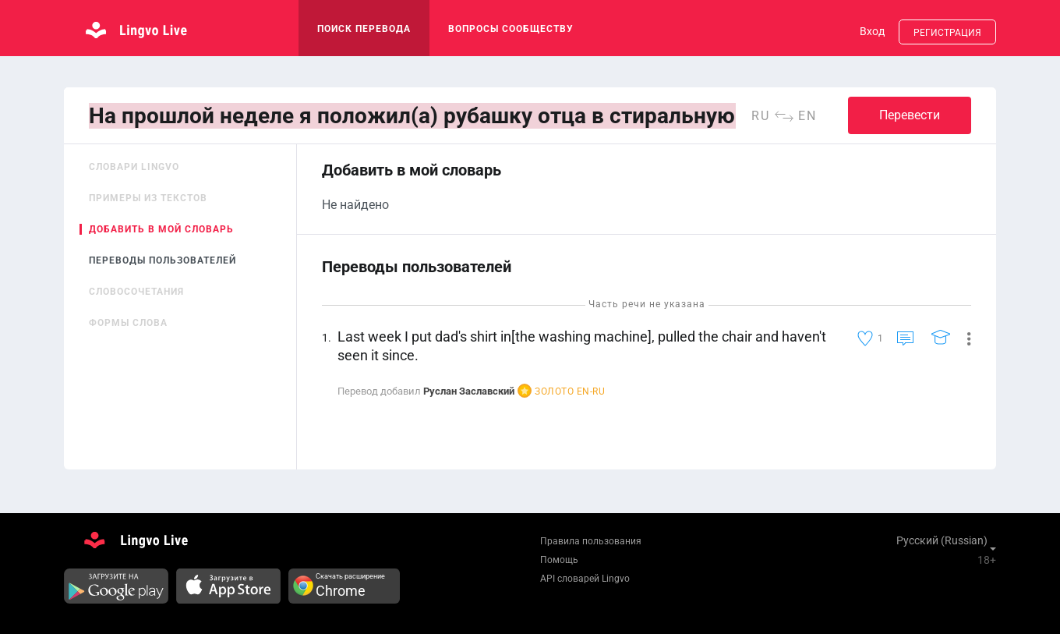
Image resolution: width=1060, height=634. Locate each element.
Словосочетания (136, 291)
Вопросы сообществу (511, 28)
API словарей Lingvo (585, 578)
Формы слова (128, 322)
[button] (963, 337)
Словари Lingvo (134, 166)
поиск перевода (364, 28)
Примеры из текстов (148, 198)
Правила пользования (590, 541)
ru (760, 115)
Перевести (909, 115)
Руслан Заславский (468, 391)
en (807, 115)
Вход (872, 31)
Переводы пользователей (162, 260)
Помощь (559, 559)
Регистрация (947, 32)
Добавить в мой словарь (161, 229)
